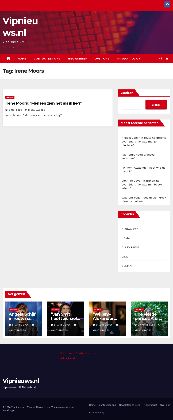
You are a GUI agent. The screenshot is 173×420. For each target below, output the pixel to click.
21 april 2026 (21, 325)
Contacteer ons (47, 58)
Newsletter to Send (129, 405)
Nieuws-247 (130, 229)
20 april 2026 (147, 325)
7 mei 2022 (16, 110)
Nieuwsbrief (77, 58)
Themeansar (58, 407)
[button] (160, 58)
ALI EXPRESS (131, 247)
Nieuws (9, 97)
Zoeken (127, 93)
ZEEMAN (127, 265)
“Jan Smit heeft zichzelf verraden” (65, 318)
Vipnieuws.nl (21, 381)
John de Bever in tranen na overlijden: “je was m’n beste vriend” (142, 184)
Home (22, 58)
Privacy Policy (128, 58)
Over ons (102, 58)
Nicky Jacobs (35, 110)
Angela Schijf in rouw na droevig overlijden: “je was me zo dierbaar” (144, 141)
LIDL (125, 256)
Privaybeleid (68, 358)
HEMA (126, 238)
